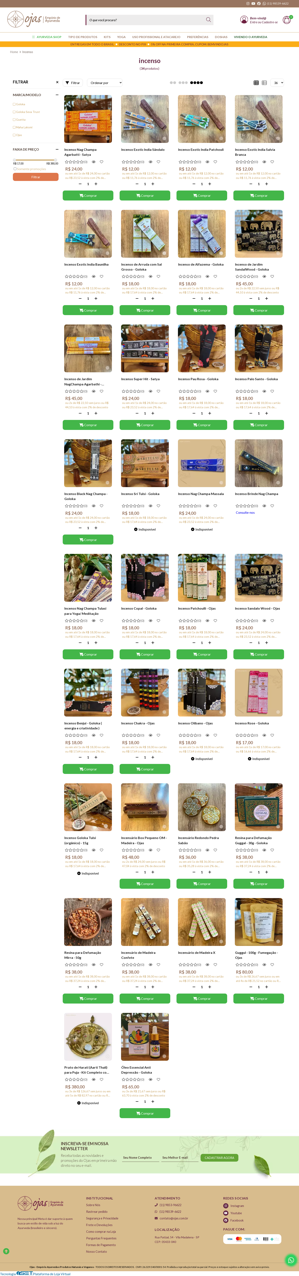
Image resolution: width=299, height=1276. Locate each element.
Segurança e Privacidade (102, 1218)
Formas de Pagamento (101, 1245)
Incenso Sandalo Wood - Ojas (257, 608)
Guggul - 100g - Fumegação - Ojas (256, 955)
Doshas (221, 37)
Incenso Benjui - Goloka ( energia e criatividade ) (83, 725)
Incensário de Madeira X (196, 952)
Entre (254, 22)
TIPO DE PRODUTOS (82, 37)
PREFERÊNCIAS (197, 37)
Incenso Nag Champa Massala (201, 494)
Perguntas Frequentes (101, 1238)
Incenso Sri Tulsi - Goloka (140, 494)
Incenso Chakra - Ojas (138, 723)
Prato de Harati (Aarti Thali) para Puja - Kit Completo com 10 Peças (86, 1070)
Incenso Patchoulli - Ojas (197, 608)
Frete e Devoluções (99, 1225)
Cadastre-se (270, 22)
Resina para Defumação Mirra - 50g (82, 955)
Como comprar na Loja (101, 1231)
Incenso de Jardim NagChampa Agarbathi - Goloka (83, 382)
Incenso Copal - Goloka (139, 608)
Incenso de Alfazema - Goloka (201, 264)
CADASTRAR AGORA (219, 1158)
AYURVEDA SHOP (46, 37)
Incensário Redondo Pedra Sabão (198, 840)
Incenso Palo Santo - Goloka (256, 379)
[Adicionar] (96, 183)
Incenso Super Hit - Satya (140, 379)
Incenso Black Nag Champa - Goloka (86, 496)
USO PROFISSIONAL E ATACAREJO (156, 37)
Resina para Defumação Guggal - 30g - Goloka (253, 840)
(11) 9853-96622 (168, 1205)
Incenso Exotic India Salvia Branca (255, 151)
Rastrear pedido (97, 1211)
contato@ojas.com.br (171, 1218)
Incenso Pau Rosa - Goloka (198, 379)
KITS (107, 37)
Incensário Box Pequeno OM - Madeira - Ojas (144, 840)
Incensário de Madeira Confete (138, 955)
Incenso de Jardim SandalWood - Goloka (252, 266)
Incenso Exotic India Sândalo (143, 149)
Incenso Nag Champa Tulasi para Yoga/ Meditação (85, 610)
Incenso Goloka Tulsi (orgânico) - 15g (80, 840)
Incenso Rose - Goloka (252, 723)
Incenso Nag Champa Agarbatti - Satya (80, 151)
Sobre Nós (93, 1205)
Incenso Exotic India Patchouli (201, 149)
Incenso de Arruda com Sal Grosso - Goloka (141, 266)
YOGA (121, 37)
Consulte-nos (245, 512)
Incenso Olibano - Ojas (195, 723)
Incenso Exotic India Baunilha (86, 264)
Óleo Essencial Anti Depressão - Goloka (136, 1069)
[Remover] (80, 183)
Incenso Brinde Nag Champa (256, 494)
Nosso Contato (96, 1251)
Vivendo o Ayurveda (250, 37)
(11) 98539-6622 (168, 1211)
